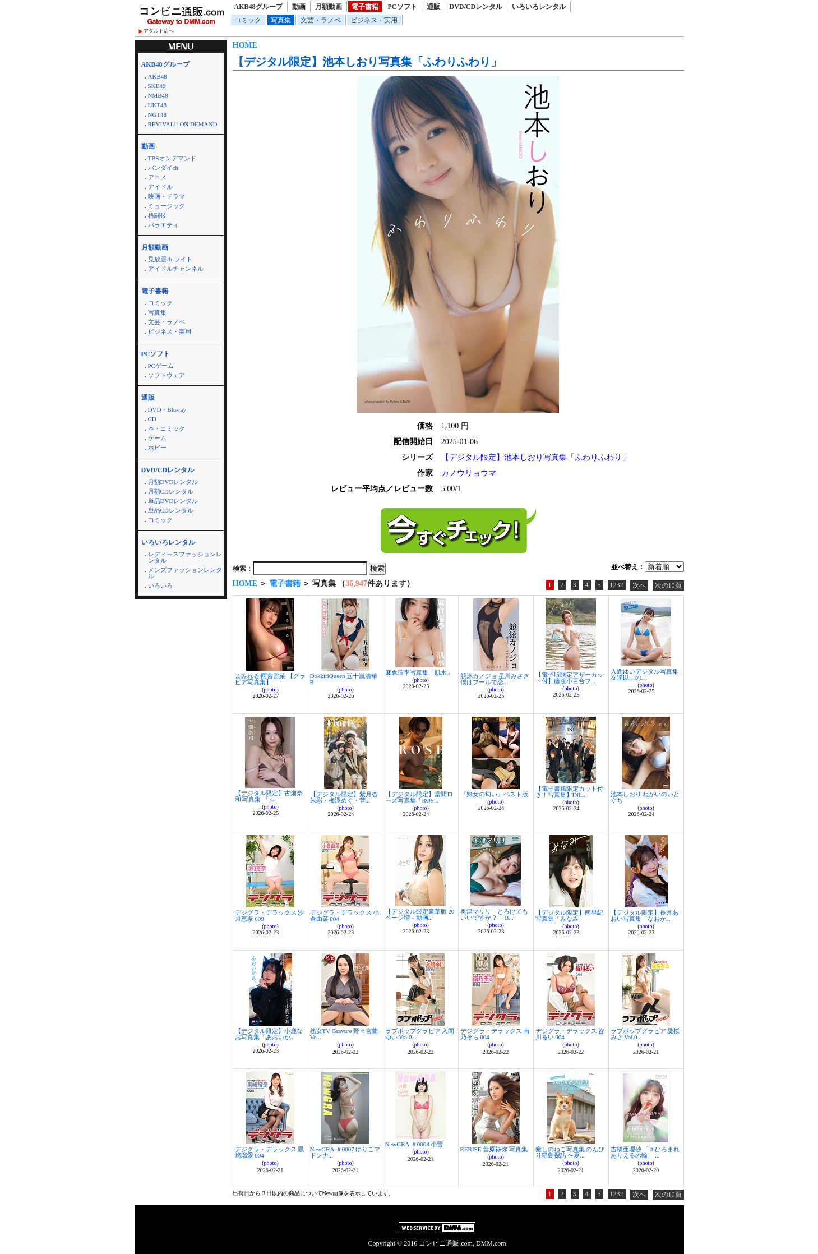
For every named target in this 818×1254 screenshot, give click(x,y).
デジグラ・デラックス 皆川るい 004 (570, 1033)
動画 (299, 7)
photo (270, 689)
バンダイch (163, 167)
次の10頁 (668, 585)
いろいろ (160, 585)
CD (152, 419)
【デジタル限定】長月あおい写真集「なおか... (644, 915)
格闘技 (157, 215)
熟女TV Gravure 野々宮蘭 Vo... (344, 1033)
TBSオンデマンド (172, 158)
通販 (433, 7)
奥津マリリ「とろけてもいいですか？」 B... (494, 914)
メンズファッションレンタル (185, 572)
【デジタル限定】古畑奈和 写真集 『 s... (269, 796)
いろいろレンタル (539, 7)
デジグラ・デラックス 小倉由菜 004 (345, 915)
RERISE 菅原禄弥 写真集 (494, 1149)
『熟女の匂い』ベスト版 (494, 794)
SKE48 (157, 85)
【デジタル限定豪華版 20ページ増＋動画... (420, 914)
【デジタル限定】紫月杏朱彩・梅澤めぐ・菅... (344, 797)
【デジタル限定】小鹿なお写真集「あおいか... (269, 1033)
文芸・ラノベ (321, 20)
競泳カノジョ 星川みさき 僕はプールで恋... (495, 678)
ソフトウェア (166, 375)
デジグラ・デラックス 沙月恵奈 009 (269, 915)
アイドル (160, 186)
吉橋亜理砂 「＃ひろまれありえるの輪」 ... (645, 1152)
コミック (247, 20)
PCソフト (402, 7)
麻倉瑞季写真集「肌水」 (419, 672)
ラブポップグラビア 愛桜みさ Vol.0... (645, 1033)
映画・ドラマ (166, 196)
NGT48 (157, 114)
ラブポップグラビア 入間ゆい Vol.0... (420, 1033)
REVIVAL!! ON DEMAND (183, 124)
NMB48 (158, 95)
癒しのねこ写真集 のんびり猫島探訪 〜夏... (570, 1152)
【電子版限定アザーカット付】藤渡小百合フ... (569, 677)
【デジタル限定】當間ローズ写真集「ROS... (419, 797)
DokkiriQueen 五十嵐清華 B (344, 678)
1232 (616, 585)
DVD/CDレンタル (476, 7)
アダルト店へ (159, 31)
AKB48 (157, 76)
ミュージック (166, 205)
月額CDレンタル (170, 491)
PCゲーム (161, 365)
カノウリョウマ (468, 473)
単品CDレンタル (170, 510)
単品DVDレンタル (173, 500)
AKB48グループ (258, 7)
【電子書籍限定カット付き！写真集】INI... (569, 791)
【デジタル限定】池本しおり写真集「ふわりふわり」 (367, 62)
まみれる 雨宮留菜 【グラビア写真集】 (270, 678)
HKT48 (157, 105)
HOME (245, 45)
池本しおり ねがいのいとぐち (645, 797)
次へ (639, 585)
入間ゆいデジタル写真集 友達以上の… (644, 674)
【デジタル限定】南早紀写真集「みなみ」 (569, 915)
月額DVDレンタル (173, 481)
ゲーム (157, 438)
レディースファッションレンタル (185, 557)
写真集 (281, 20)
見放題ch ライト (170, 259)
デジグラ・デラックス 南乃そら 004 (495, 1033)
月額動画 (328, 7)
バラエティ (163, 225)
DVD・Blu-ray (167, 409)
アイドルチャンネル (176, 268)
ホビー (157, 447)
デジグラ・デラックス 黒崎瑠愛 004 (269, 1152)
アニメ (157, 177)
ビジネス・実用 (374, 20)
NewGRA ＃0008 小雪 (414, 1144)
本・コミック (166, 428)
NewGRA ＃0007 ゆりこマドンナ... (345, 1152)
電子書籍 (365, 7)
